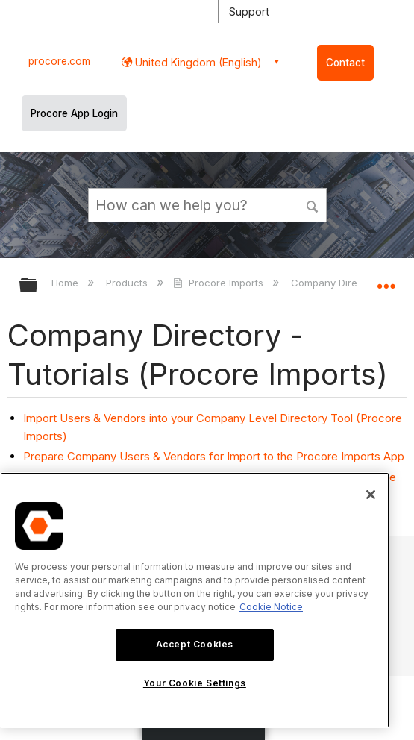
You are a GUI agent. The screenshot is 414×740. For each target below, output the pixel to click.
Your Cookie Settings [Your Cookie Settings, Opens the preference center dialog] (194, 683)
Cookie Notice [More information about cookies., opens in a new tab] (271, 606)
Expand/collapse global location (386, 280)
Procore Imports (219, 283)
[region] (194, 600)
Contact (345, 63)
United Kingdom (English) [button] (197, 62)
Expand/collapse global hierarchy (38, 286)
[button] (312, 204)
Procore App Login (74, 113)
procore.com (59, 61)
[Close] (370, 494)
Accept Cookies (194, 644)
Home (66, 283)
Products (128, 283)
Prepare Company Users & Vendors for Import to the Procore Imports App (213, 456)
